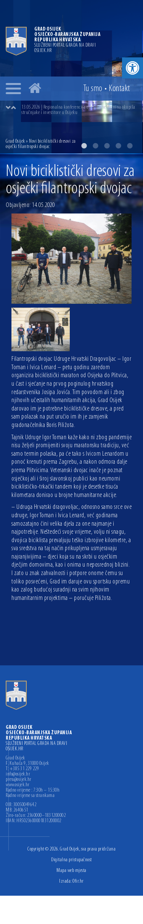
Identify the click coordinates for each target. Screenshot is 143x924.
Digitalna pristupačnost (71, 860)
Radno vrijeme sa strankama (30, 796)
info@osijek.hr (18, 774)
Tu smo (93, 88)
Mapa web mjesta (71, 870)
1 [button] (84, 146)
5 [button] (129, 146)
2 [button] (95, 146)
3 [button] (107, 146)
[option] (79, 110)
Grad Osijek (15, 141)
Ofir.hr (78, 881)
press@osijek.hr (19, 779)
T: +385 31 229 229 (22, 769)
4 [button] (118, 146)
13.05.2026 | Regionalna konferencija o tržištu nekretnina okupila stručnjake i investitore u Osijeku (78, 110)
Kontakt (119, 88)
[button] (132, 67)
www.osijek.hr (18, 785)
